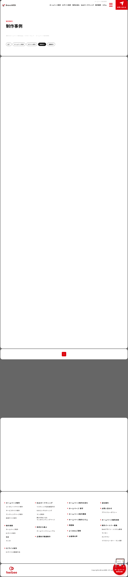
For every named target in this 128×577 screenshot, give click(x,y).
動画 (7, 537)
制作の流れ (76, 5)
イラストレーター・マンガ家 (112, 541)
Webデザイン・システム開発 (112, 529)
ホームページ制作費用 (77, 514)
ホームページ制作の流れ (78, 503)
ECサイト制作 (66, 5)
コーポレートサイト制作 (14, 507)
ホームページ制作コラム (78, 519)
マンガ (8, 541)
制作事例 (98, 5)
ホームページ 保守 (76, 508)
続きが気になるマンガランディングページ (46, 519)
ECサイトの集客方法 (13, 552)
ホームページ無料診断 (119, 570)
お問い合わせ (121, 7)
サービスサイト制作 (13, 510)
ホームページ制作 (55, 5)
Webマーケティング (87, 5)
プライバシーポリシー (109, 512)
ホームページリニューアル (46, 531)
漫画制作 (51, 44)
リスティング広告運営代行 (46, 507)
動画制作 (42, 44)
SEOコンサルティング (44, 510)
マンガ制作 (40, 514)
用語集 (71, 525)
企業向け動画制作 (43, 536)
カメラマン (105, 537)
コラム (104, 5)
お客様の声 (73, 536)
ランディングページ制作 (14, 514)
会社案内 (105, 503)
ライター (105, 533)
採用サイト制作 (11, 518)
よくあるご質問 (75, 531)
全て (9, 44)
